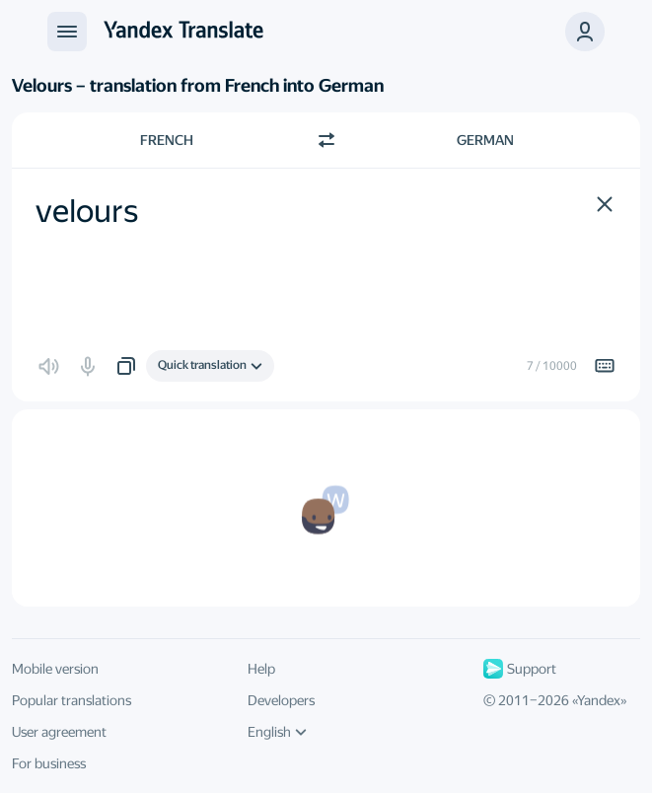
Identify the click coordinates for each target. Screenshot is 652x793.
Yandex (598, 700)
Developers (281, 700)
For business (49, 763)
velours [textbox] (87, 211)
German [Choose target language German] (485, 140)
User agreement (59, 732)
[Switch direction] (326, 140)
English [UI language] (277, 732)
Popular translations (71, 700)
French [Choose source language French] (166, 140)
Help (261, 669)
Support (519, 669)
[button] (585, 31)
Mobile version (55, 669)
